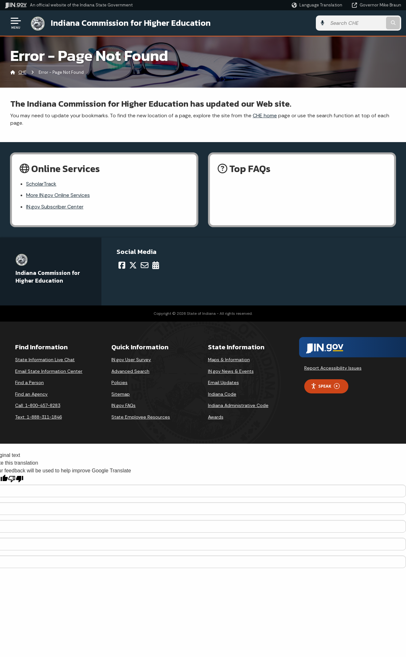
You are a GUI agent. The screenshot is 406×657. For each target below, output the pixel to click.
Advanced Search (130, 371)
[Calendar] (155, 265)
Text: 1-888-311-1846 (38, 417)
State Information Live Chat (45, 359)
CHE (22, 72)
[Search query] (356, 23)
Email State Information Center (48, 371)
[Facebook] (121, 265)
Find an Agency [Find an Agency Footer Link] (31, 394)
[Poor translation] (16, 479)
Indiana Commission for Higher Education (131, 23)
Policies (119, 382)
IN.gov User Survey (131, 359)
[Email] (144, 265)
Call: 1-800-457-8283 (37, 405)
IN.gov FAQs (123, 405)
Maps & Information (229, 359)
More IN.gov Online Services (58, 195)
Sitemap (120, 394)
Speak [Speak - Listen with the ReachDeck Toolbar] (325, 386)
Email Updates (223, 382)
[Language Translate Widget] (317, 5)
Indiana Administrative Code (238, 405)
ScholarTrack (41, 183)
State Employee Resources (140, 417)
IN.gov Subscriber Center (54, 206)
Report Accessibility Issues (333, 368)
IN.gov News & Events (231, 371)
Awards (215, 417)
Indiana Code (222, 394)
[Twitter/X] (133, 265)
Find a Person (29, 382)
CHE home (265, 115)
